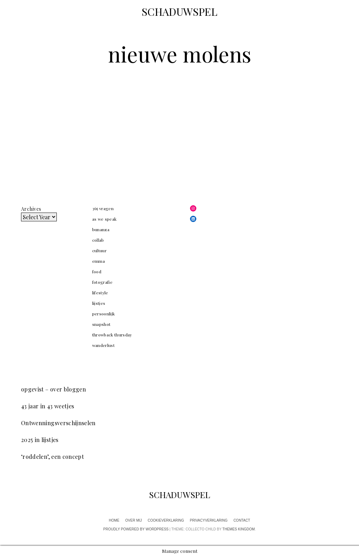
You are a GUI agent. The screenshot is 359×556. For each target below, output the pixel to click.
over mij (133, 520)
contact (241, 520)
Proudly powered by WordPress (136, 529)
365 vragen (103, 208)
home (114, 520)
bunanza (100, 229)
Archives (31, 209)
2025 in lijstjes (40, 439)
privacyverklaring (209, 520)
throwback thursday (112, 334)
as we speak (104, 219)
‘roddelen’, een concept (52, 456)
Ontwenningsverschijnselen (58, 423)
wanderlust (103, 345)
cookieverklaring (166, 520)
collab (98, 240)
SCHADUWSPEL (179, 12)
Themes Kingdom (238, 529)
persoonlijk (103, 313)
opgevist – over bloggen (53, 389)
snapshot (101, 324)
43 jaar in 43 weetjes (47, 406)
